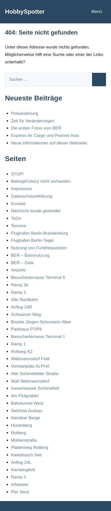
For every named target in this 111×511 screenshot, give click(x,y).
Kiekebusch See (26, 455)
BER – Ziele (22, 262)
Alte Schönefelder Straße (34, 373)
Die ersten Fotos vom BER (36, 128)
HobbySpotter (25, 11)
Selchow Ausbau (26, 410)
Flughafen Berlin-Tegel (32, 240)
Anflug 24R (21, 307)
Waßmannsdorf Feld (30, 358)
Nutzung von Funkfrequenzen (39, 248)
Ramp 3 (18, 292)
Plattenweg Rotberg (29, 447)
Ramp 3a (19, 285)
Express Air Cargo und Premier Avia (45, 135)
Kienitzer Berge (25, 418)
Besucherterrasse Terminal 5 (38, 277)
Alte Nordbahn (24, 299)
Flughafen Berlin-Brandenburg (39, 233)
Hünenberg (21, 425)
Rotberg (18, 432)
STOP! (17, 174)
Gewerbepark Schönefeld (35, 388)
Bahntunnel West (27, 403)
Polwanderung (24, 113)
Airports (18, 270)
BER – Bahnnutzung (30, 255)
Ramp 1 (18, 344)
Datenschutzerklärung (31, 196)
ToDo (16, 218)
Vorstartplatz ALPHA (30, 366)
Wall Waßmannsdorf (30, 381)
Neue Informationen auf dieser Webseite (49, 143)
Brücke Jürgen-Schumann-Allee (41, 322)
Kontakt (18, 203)
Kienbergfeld (23, 470)
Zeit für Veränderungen (32, 121)
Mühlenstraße (24, 440)
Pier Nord (20, 492)
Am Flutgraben (25, 395)
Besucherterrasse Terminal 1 (38, 336)
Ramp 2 (18, 477)
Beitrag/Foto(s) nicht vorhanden (40, 181)
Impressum (21, 188)
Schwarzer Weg (26, 314)
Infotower (19, 484)
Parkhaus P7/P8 (26, 329)
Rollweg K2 (21, 351)
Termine (18, 225)
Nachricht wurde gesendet (35, 211)
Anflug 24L (21, 462)
